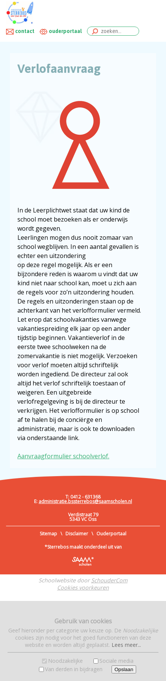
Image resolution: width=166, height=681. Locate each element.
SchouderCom (109, 580)
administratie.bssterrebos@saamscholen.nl (85, 501)
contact (24, 31)
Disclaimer (76, 533)
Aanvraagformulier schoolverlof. (63, 456)
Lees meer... (126, 644)
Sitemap (48, 533)
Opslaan (124, 669)
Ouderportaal (111, 533)
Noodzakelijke (65, 660)
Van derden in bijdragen (73, 669)
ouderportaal (65, 31)
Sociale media (116, 660)
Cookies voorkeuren (83, 587)
